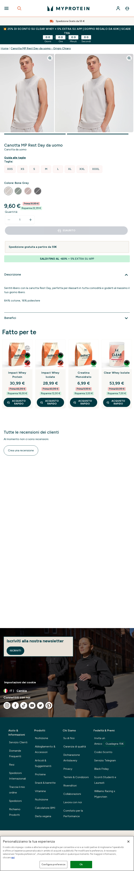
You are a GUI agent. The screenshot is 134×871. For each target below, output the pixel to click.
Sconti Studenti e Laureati (105, 780)
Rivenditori (70, 785)
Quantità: (11, 211)
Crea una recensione (21, 450)
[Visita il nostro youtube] (32, 705)
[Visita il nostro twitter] (40, 705)
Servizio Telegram (105, 760)
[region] (67, 853)
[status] (20, 220)
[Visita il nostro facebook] (15, 705)
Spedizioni (15, 801)
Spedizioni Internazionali (17, 775)
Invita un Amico (109, 741)
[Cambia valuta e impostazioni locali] (67, 691)
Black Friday (101, 768)
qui (13, 857)
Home (5, 48)
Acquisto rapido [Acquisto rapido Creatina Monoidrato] (82, 402)
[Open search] (19, 8)
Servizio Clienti (18, 742)
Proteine (40, 774)
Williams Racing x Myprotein (104, 793)
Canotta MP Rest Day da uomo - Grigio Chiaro (41, 48)
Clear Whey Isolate (117, 372)
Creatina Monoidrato (83, 375)
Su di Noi (69, 738)
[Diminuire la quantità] (9, 220)
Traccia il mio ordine (17, 789)
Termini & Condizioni (76, 777)
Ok (81, 864)
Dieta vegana (43, 816)
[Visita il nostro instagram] (6, 705)
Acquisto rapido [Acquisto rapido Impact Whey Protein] (16, 402)
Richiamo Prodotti (14, 812)
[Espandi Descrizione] (67, 274)
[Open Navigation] (6, 8)
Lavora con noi (72, 802)
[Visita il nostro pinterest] (48, 705)
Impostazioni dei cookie (20, 682)
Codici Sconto (103, 752)
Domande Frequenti (15, 753)
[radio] (10, 169)
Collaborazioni (72, 794)
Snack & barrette (45, 782)
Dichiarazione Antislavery (71, 757)
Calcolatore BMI (45, 807)
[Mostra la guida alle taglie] (15, 158)
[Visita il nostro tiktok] (23, 705)
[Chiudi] (128, 841)
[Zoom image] (50, 58)
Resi (11, 764)
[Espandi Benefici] (67, 318)
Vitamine (40, 791)
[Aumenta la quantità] (30, 220)
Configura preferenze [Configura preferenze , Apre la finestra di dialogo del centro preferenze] (53, 864)
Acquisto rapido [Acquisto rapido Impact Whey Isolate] (49, 402)
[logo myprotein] (68, 8)
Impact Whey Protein (17, 375)
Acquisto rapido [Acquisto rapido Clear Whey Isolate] (115, 402)
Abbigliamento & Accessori (45, 749)
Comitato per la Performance (73, 813)
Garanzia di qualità (74, 746)
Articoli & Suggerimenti (43, 763)
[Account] (118, 8)
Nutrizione (41, 738)
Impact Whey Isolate (50, 375)
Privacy (67, 768)
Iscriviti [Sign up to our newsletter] (15, 650)
